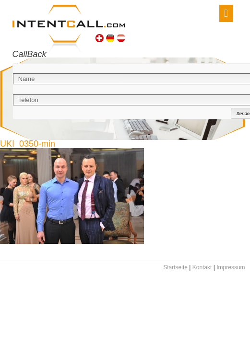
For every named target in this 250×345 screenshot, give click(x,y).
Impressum (230, 267)
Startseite (175, 267)
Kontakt (202, 267)
